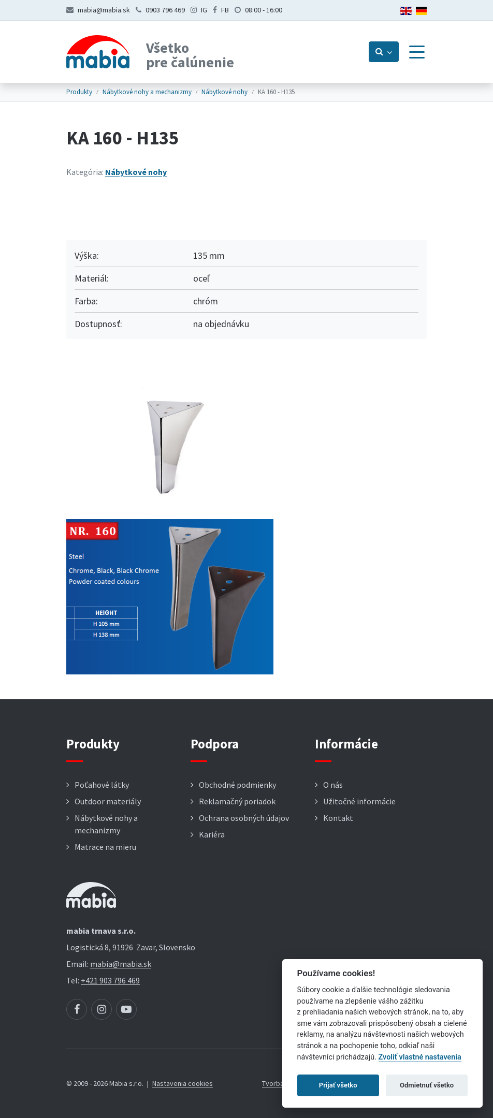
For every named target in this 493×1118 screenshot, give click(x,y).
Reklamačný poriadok (237, 801)
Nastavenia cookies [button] (182, 1083)
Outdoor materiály (108, 801)
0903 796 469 (165, 9)
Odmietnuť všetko (427, 1085)
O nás (333, 784)
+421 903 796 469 (110, 980)
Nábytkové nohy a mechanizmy (147, 91)
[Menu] (417, 52)
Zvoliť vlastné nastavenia (420, 1057)
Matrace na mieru (105, 847)
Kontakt (338, 818)
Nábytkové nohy (224, 91)
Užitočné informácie (359, 801)
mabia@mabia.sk (104, 9)
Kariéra (212, 834)
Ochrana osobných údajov (244, 818)
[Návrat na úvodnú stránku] (97, 51)
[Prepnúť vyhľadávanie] (384, 51)
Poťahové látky (102, 784)
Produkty (79, 91)
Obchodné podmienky (237, 784)
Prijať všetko (338, 1085)
